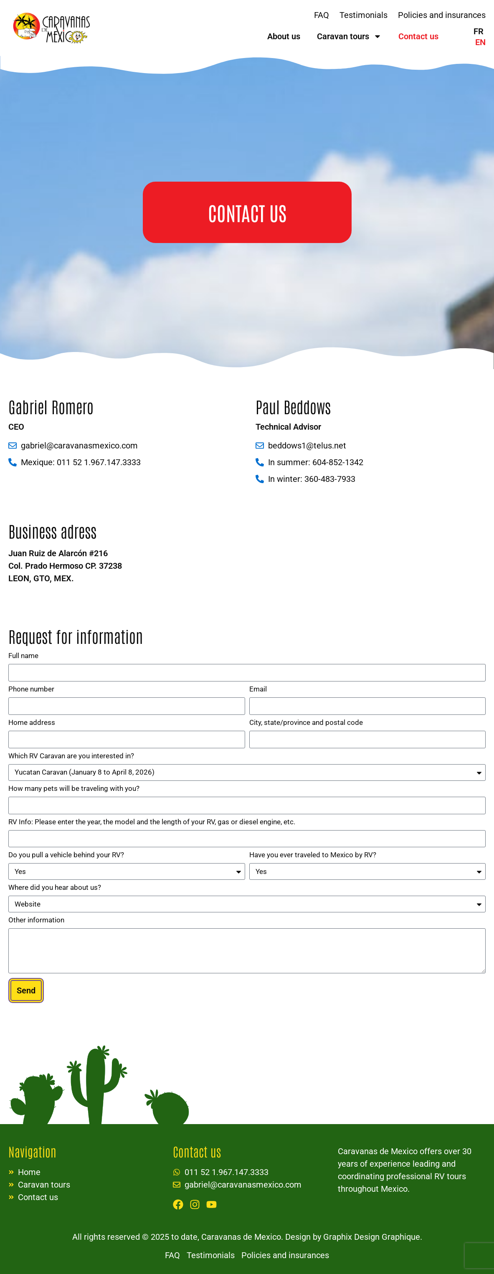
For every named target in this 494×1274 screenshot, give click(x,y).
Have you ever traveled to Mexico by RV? (312, 855)
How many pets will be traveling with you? (73, 789)
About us (283, 36)
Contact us (418, 36)
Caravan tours (349, 36)
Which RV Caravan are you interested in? (71, 756)
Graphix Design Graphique (370, 1237)
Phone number (31, 689)
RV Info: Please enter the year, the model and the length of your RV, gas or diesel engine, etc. (151, 822)
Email (258, 689)
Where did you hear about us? (54, 888)
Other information (36, 920)
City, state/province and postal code (306, 723)
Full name (23, 656)
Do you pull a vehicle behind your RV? (66, 855)
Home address (31, 723)
